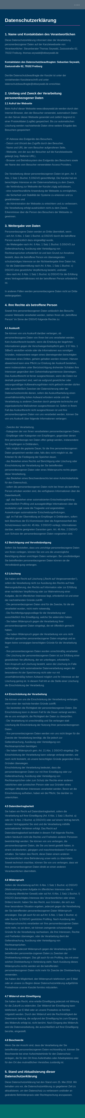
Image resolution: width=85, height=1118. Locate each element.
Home (77, 5)
